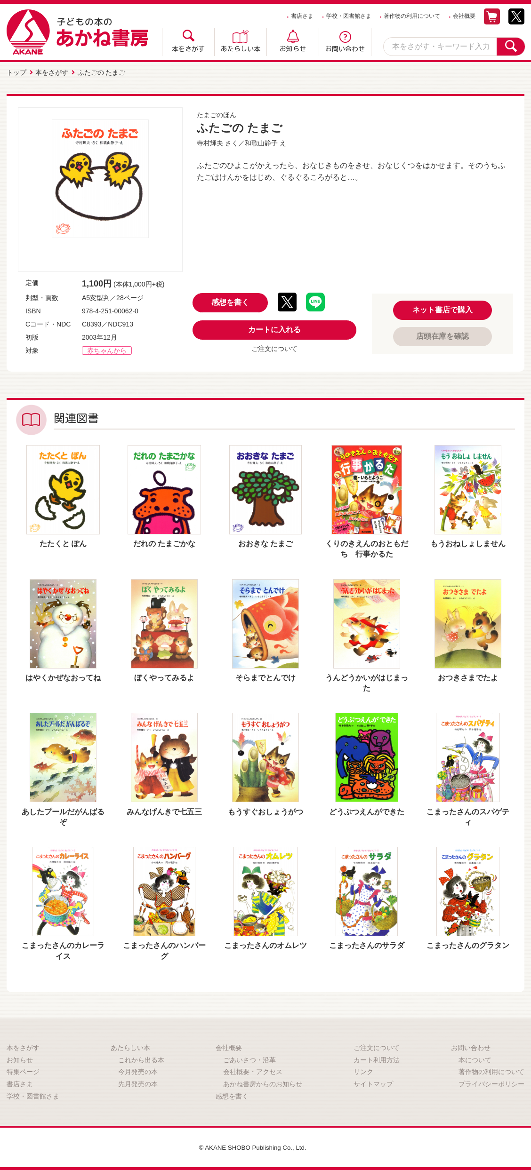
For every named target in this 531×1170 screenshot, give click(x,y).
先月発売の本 (138, 1083)
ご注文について (274, 347)
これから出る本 (141, 1059)
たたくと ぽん (63, 543)
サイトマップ (373, 1083)
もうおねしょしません (468, 543)
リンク (363, 1070)
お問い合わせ (345, 49)
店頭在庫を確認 (442, 335)
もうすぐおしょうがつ (265, 811)
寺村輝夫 (210, 142)
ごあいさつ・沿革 (249, 1059)
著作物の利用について (412, 16)
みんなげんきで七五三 (164, 811)
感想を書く (230, 301)
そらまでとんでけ (265, 677)
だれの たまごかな (164, 543)
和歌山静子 (261, 142)
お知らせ (293, 49)
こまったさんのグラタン (467, 944)
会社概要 (464, 16)
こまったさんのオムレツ (265, 944)
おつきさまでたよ (468, 677)
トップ (16, 72)
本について (475, 1059)
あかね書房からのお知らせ (262, 1083)
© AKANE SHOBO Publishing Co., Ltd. (252, 1146)
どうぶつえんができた (366, 811)
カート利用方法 (377, 1059)
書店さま (302, 16)
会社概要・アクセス (252, 1070)
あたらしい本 (240, 49)
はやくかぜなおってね (63, 677)
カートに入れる (274, 329)
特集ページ (23, 1070)
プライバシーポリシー (491, 1083)
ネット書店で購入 (442, 309)
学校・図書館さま (348, 16)
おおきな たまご (265, 543)
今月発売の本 (138, 1070)
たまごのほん (216, 114)
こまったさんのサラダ (366, 944)
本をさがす (188, 49)
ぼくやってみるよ (164, 677)
